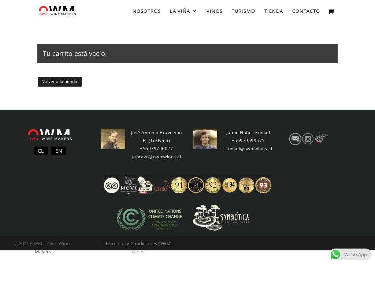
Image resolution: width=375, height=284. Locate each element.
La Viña (180, 11)
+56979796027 (156, 148)
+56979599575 (248, 140)
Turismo (243, 11)
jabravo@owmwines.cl (156, 157)
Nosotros (147, 11)
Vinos (215, 11)
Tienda (273, 11)
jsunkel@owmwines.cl (248, 148)
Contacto (306, 11)
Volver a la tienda (59, 81)
